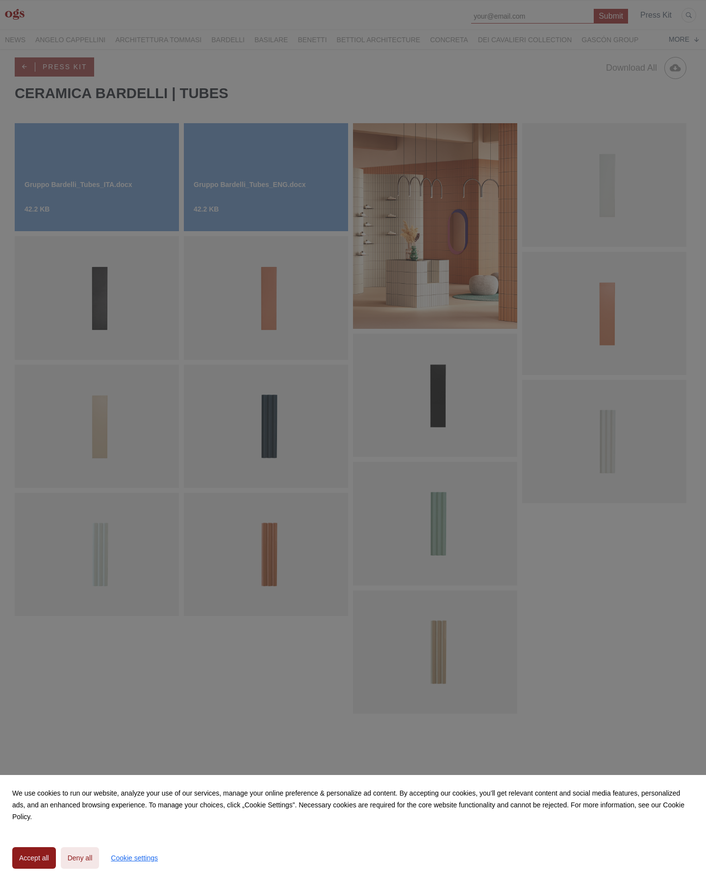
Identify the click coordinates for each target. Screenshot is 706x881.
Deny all (80, 858)
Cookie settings (134, 858)
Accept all (34, 858)
